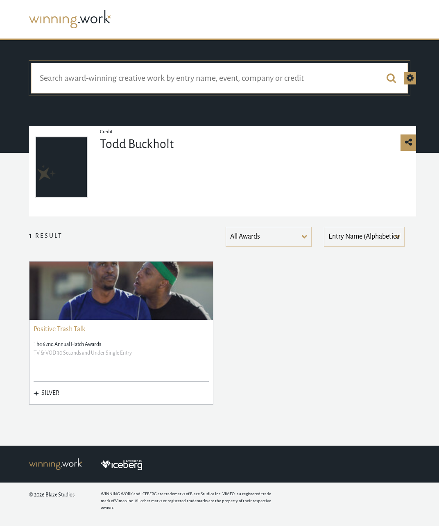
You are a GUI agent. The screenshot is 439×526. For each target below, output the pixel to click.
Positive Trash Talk (59, 329)
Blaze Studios (60, 495)
